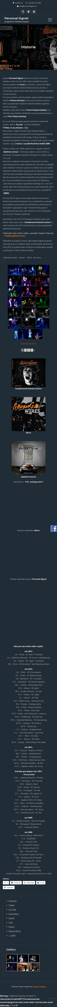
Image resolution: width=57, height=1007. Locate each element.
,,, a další (12, 935)
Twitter (11, 905)
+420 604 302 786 (33, 3)
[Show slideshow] (28, 344)
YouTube (12, 909)
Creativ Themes (39, 986)
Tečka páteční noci (14, 236)
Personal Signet (16, 18)
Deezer (11, 927)
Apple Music (13, 914)
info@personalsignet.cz (27, 6)
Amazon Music (14, 931)
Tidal (10, 922)
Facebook (12, 901)
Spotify (11, 918)
